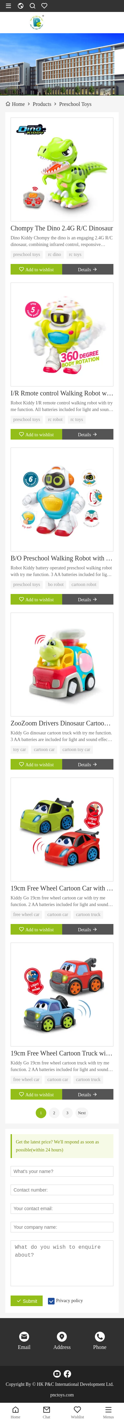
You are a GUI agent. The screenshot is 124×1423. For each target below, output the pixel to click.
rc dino (54, 254)
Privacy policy (69, 1300)
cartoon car (44, 749)
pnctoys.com (62, 1394)
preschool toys (26, 254)
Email (24, 1347)
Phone (99, 1347)
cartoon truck (88, 914)
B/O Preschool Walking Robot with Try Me (62, 558)
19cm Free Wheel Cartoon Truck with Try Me (62, 1053)
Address (61, 1347)
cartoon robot (83, 584)
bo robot (55, 584)
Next (82, 1113)
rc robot (55, 419)
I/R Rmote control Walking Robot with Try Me (62, 393)
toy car (19, 749)
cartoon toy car (76, 749)
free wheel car (26, 914)
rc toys (75, 254)
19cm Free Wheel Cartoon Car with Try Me (62, 888)
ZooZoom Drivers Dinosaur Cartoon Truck (62, 723)
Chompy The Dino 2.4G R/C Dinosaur (62, 228)
